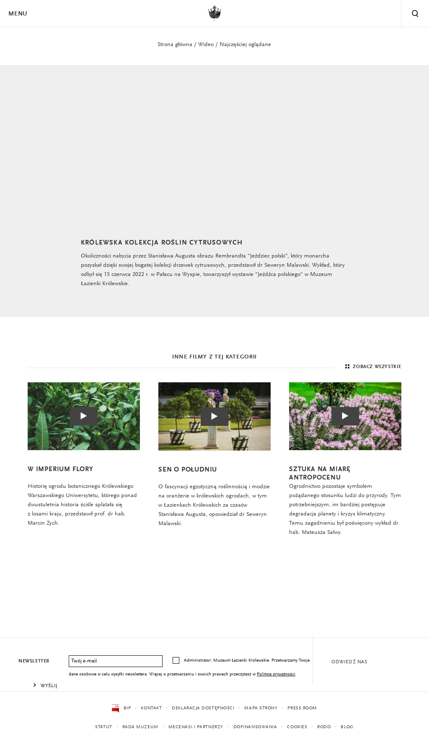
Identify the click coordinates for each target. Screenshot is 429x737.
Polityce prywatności (276, 674)
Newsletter (33, 661)
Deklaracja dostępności (203, 708)
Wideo (206, 45)
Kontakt (151, 708)
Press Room (302, 708)
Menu (17, 14)
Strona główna (175, 45)
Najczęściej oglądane (245, 45)
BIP (121, 708)
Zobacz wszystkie (372, 367)
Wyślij (49, 685)
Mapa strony (260, 708)
